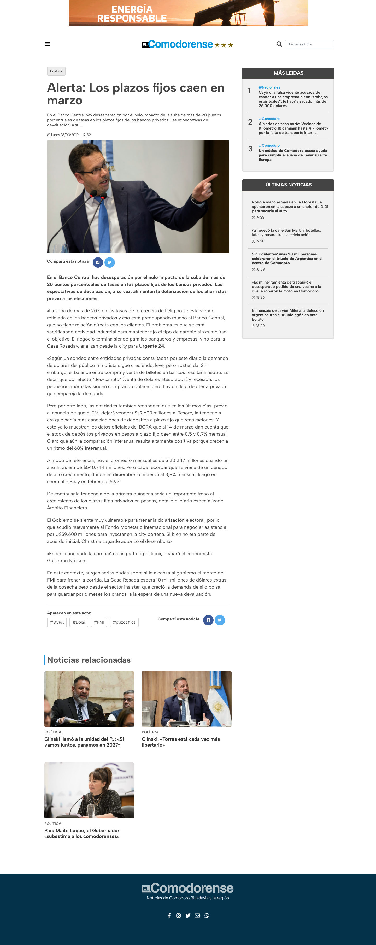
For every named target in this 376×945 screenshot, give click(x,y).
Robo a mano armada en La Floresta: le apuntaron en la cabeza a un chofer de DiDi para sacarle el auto (290, 206)
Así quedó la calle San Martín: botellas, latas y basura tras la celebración (286, 232)
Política (56, 71)
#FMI (99, 622)
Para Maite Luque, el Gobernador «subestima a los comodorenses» (81, 833)
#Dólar (79, 622)
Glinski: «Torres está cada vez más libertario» (181, 742)
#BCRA (57, 622)
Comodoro (271, 118)
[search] (309, 44)
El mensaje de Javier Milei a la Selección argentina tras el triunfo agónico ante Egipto (288, 315)
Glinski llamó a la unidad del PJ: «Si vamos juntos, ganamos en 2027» (84, 742)
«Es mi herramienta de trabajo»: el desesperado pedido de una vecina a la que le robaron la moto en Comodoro (286, 287)
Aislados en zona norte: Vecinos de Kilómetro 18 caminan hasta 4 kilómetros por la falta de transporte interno (295, 128)
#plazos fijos (124, 622)
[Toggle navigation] (47, 44)
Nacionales (271, 87)
